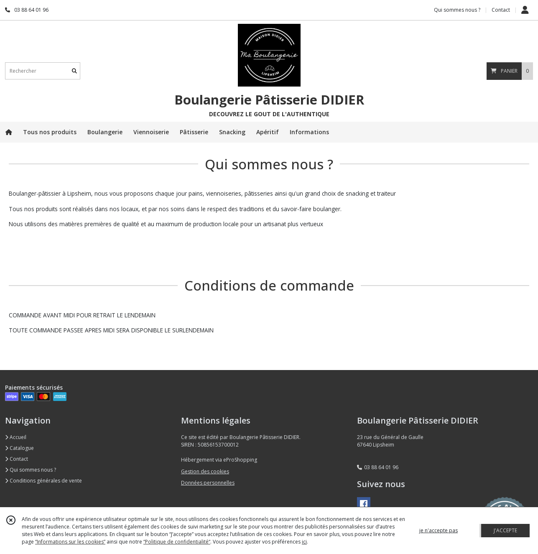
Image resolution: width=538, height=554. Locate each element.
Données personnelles (208, 482)
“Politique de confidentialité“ (176, 541)
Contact (501, 9)
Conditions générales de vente (43, 480)
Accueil (15, 437)
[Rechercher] (74, 71)
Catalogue (19, 448)
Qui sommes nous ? (30, 469)
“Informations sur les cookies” (70, 541)
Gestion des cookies (205, 471)
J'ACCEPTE (505, 530)
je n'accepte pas (438, 530)
